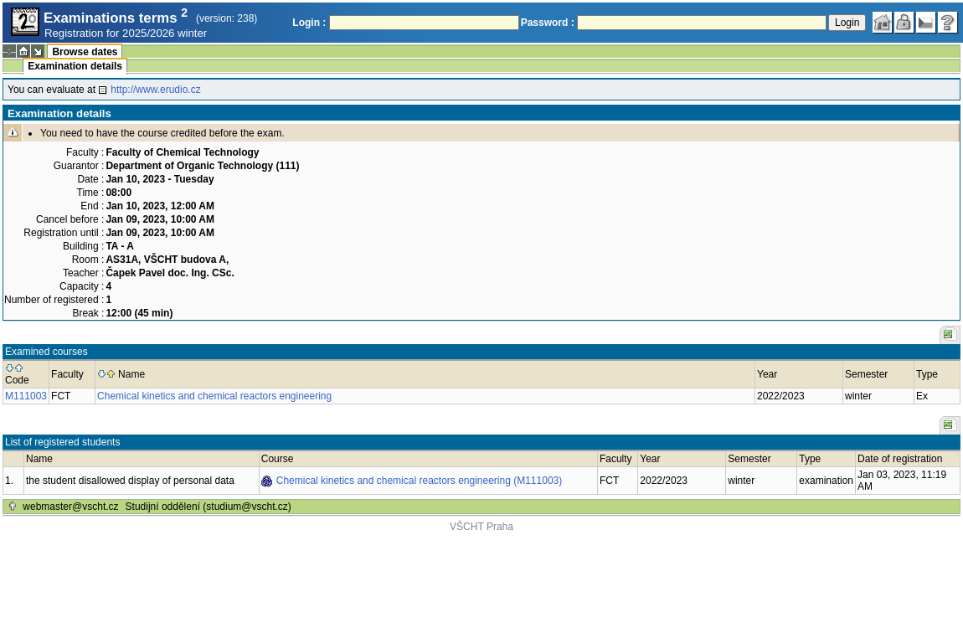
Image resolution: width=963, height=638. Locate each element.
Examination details (75, 66)
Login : (309, 22)
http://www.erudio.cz (155, 89)
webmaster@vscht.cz (70, 506)
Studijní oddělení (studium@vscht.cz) (208, 506)
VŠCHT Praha (481, 527)
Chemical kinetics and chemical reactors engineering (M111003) (419, 480)
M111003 (26, 396)
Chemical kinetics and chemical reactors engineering (214, 396)
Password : (547, 22)
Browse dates (84, 52)
